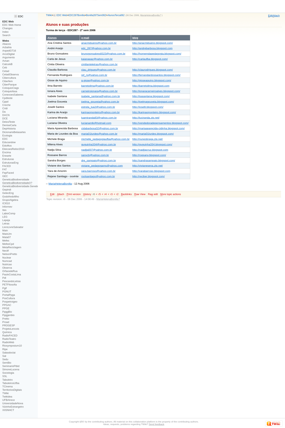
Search (6, 35)
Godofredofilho (10, 196)
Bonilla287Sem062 (96, 15)
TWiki (49, 15)
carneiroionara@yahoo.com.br (99, 91)
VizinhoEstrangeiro (13, 406)
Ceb (4, 67)
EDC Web (62, 15)
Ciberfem (7, 81)
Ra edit (153, 194)
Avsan (5, 60)
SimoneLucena (10, 369)
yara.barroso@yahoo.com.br (98, 170)
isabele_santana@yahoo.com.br (100, 96)
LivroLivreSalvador (12, 227)
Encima (6, 152)
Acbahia (6, 47)
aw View (139, 194)
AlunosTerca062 (115, 15)
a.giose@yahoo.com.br (95, 80)
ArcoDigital (8, 54)
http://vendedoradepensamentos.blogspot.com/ (160, 123)
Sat (4, 355)
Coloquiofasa (9, 91)
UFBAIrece (8, 399)
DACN (6, 115)
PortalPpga (8, 294)
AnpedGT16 (9, 50)
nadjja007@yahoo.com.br (96, 149)
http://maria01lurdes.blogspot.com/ (153, 133)
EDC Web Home (11, 24)
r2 (117, 194)
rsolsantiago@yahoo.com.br (98, 176)
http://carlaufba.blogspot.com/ (150, 58)
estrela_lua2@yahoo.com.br (98, 106)
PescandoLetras (11, 281)
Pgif (4, 288)
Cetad (5, 71)
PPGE (6, 308)
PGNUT (6, 291)
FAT (4, 169)
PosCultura (8, 298)
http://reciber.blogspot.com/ (148, 176)
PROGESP (8, 325)
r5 (99, 194)
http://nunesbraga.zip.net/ (147, 139)
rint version (73, 194)
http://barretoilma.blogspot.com (150, 85)
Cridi (5, 108)
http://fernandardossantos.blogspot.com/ (156, 75)
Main (5, 230)
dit (270, 15)
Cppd (5, 101)
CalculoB (7, 64)
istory (87, 194)
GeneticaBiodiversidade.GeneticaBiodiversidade (29, 186)
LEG (5, 216)
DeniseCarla (9, 125)
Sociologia (8, 372)
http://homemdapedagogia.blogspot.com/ (156, 53)
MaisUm (7, 233)
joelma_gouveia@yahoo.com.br (100, 101)
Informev (7, 206)
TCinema (7, 386)
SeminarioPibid (10, 366)
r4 (105, 194)
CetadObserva (10, 74)
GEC (5, 176)
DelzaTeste (8, 121)
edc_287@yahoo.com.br (96, 48)
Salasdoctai (8, 352)
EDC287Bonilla (76, 15)
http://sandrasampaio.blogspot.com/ (153, 160)
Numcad (7, 260)
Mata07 (6, 237)
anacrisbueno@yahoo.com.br (98, 42)
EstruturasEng (10, 162)
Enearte (6, 155)
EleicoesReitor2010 (13, 148)
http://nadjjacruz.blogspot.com (150, 149)
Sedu (5, 359)
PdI (4, 277)
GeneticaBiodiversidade (15, 179)
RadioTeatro (9, 338)
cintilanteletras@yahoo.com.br (99, 64)
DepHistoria (9, 128)
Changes (7, 28)
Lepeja (6, 220)
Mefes (5, 240)
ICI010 (6, 203)
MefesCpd (8, 243)
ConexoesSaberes (12, 94)
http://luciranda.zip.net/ (145, 117)
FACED (6, 166)
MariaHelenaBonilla (60, 183)
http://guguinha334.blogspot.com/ (152, 144)
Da (4, 111)
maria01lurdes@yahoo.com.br (99, 133)
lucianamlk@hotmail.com (96, 123)
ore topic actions (170, 194)
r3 (111, 194)
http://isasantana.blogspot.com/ (151, 96)
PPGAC (6, 305)
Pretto (5, 318)
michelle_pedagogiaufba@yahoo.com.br (105, 139)
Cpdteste (7, 98)
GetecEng (8, 192)
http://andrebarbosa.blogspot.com (152, 48)
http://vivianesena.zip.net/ (147, 165)
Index (5, 31)
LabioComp (8, 213)
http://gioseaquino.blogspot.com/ (151, 80)
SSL (4, 376)
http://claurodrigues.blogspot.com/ (152, 69)
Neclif (5, 250)
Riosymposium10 (12, 345)
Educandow (9, 142)
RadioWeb (8, 342)
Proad (5, 322)
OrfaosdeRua (9, 271)
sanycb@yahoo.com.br (95, 155)
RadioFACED (9, 335)
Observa (7, 267)
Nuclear (6, 257)
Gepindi (6, 189)
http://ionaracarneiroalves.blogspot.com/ (156, 91)
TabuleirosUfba (10, 383)
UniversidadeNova (12, 403)
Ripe (5, 349)
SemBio (6, 362)
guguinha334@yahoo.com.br (98, 144)
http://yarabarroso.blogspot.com (151, 170)
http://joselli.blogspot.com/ (147, 106)
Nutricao (7, 264)
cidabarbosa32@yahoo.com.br (99, 128)
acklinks (126, 194)
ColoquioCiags (10, 87)
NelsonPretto (9, 254)
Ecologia (7, 135)
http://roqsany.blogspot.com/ (149, 155)
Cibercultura (9, 77)
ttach (276, 15)
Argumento (8, 57)
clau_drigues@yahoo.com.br (98, 69)
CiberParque (9, 84)
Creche (6, 104)
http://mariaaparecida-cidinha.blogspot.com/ (158, 128)
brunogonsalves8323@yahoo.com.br (103, 53)
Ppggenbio (8, 315)
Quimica (7, 332)
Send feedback (156, 424)
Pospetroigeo (9, 301)
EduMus (7, 145)
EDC (18, 16)
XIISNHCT (8, 410)
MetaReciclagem (11, 247)
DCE (5, 118)
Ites (4, 210)
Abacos (6, 43)
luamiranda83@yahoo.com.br (99, 117)
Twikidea (7, 396)
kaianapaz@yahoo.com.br (97, 58)
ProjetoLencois (10, 328)
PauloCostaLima (11, 274)
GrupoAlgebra (10, 199)
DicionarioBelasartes (14, 132)
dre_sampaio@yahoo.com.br (98, 160)
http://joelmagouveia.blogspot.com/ (153, 101)
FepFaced (8, 172)
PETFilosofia (9, 284)
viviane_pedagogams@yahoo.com (102, 165)
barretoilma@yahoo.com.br (97, 85)
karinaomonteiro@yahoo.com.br (100, 112)
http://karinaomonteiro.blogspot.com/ (154, 112)
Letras (6, 223)
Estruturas (8, 159)
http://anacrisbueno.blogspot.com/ (152, 42)
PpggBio (7, 311)
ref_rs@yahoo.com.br (94, 75)
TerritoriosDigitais (12, 389)
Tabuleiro (7, 379)
